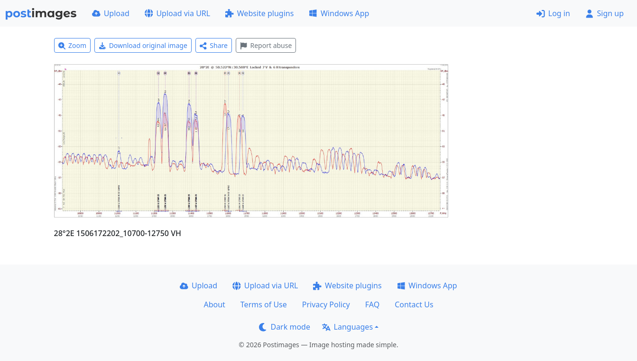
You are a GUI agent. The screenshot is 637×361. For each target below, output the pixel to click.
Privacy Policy (326, 304)
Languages (347, 327)
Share (214, 45)
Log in (553, 13)
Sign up (604, 13)
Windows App (339, 13)
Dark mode (284, 327)
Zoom (72, 45)
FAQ (372, 304)
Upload (110, 13)
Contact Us (414, 304)
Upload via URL (177, 13)
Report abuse (266, 45)
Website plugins (259, 13)
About (214, 304)
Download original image (143, 45)
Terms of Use (263, 304)
